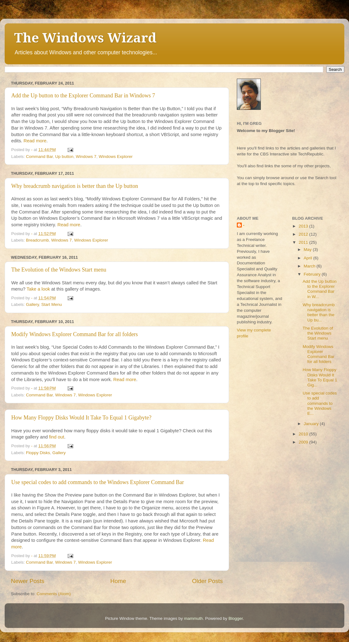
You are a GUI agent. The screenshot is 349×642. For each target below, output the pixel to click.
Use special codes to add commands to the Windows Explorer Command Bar (97, 482)
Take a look (38, 289)
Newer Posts (27, 581)
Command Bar (39, 156)
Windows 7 (86, 156)
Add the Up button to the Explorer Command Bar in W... (320, 289)
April (308, 258)
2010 (304, 434)
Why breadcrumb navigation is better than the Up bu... (319, 312)
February (313, 274)
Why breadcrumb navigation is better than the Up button (74, 186)
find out (56, 436)
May (308, 249)
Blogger (235, 618)
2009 (304, 442)
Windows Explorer (116, 156)
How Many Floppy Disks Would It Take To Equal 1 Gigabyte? (81, 417)
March (310, 266)
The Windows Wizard (85, 38)
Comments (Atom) (54, 593)
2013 (304, 226)
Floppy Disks (38, 452)
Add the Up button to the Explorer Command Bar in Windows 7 (83, 95)
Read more (35, 140)
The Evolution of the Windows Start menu (58, 270)
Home (118, 581)
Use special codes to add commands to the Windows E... (320, 403)
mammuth (193, 618)
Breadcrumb (37, 240)
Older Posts (207, 581)
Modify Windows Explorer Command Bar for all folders (74, 334)
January (312, 423)
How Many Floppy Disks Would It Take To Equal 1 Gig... (320, 377)
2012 (304, 234)
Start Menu (51, 304)
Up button (64, 156)
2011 (304, 242)
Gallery (32, 304)
